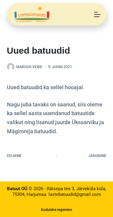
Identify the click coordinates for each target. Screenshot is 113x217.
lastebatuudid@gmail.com (75, 194)
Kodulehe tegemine (56, 210)
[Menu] (97, 14)
